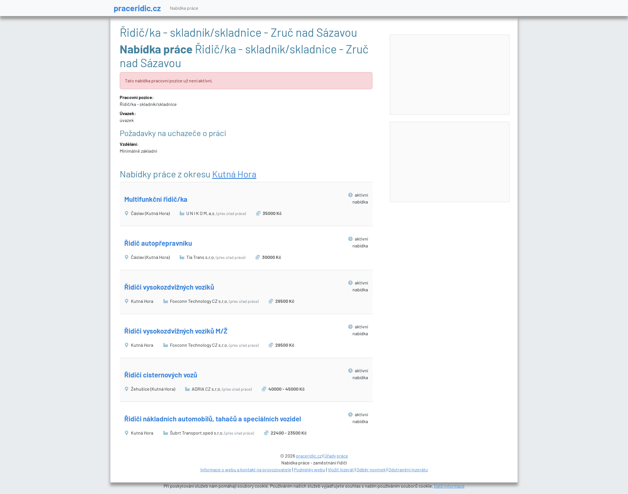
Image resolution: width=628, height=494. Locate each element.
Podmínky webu (309, 469)
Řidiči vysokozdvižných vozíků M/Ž (175, 331)
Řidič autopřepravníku (158, 243)
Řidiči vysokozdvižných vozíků (169, 287)
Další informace (449, 486)
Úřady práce (336, 455)
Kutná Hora (234, 173)
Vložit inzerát (341, 469)
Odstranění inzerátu (408, 469)
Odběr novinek (371, 469)
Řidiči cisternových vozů (160, 375)
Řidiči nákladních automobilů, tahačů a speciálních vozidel (212, 418)
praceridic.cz (137, 8)
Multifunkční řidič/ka (155, 199)
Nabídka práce (184, 8)
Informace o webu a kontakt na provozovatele (245, 469)
